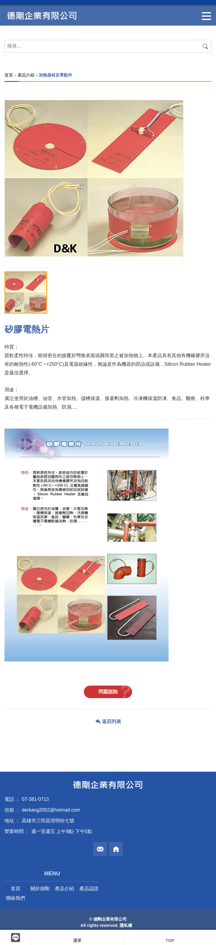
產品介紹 (26, 75)
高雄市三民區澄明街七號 (48, 820)
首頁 (9, 75)
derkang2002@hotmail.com (51, 809)
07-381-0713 (35, 799)
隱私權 (126, 925)
